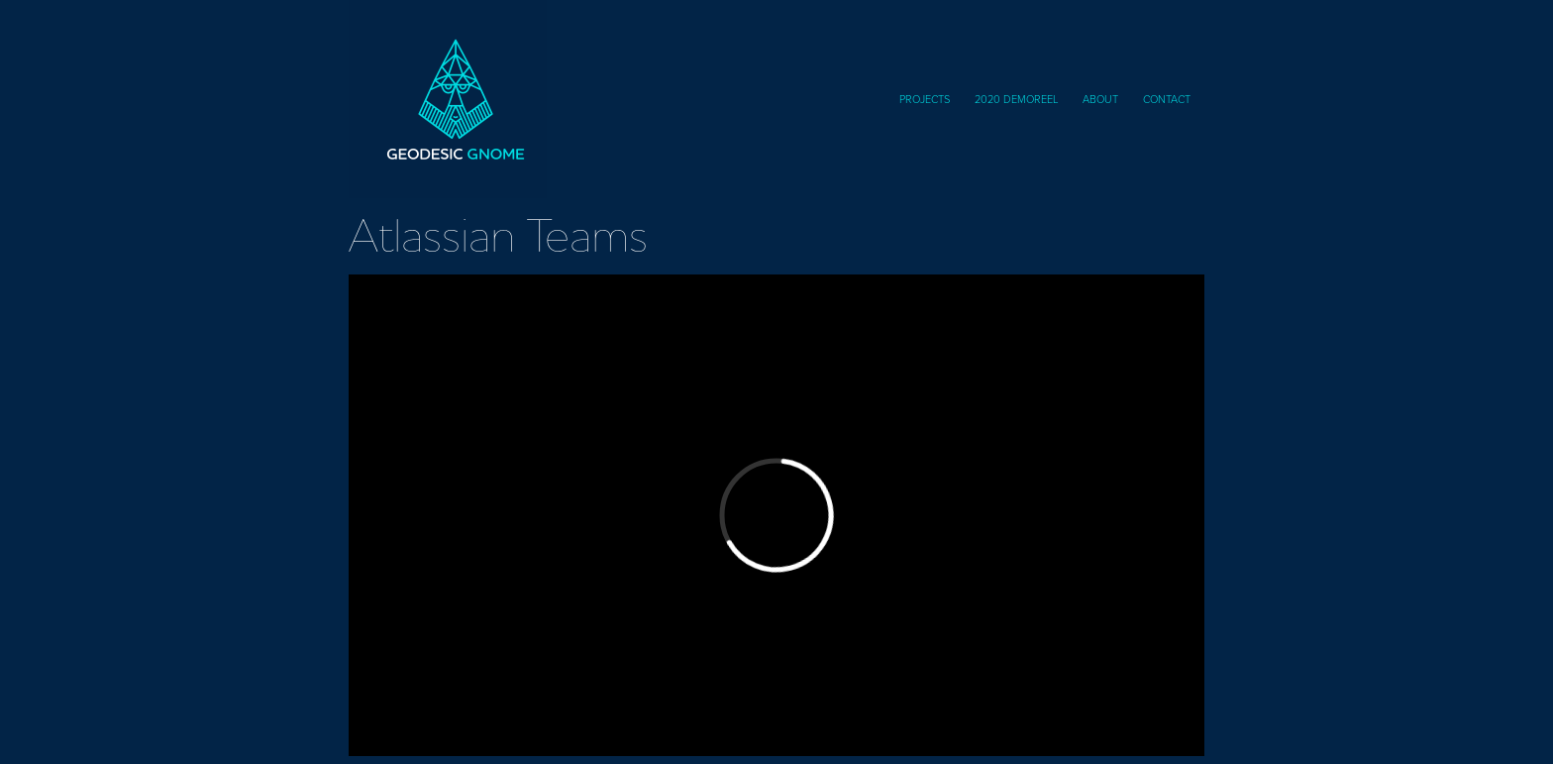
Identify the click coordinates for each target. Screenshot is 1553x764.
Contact (1167, 98)
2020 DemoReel (1017, 98)
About (1100, 98)
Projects (924, 98)
